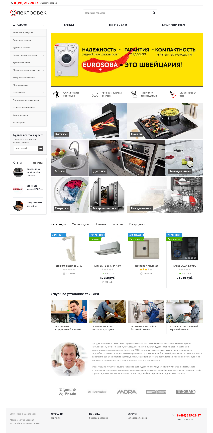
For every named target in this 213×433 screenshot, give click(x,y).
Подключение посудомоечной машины (67, 328)
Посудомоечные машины (26, 100)
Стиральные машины (24, 107)
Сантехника (19, 92)
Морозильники (20, 85)
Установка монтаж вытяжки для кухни (103, 328)
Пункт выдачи (118, 25)
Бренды (69, 25)
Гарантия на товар (173, 25)
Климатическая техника (25, 55)
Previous (53, 391)
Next (200, 391)
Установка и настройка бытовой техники (143, 328)
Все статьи (38, 163)
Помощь (94, 414)
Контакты (56, 418)
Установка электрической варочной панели (184, 328)
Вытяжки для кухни (23, 32)
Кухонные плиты (21, 62)
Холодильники (20, 115)
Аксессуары (19, 122)
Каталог (22, 25)
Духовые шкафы (21, 47)
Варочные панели (22, 40)
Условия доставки (98, 418)
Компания (57, 414)
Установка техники (137, 418)
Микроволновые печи (24, 77)
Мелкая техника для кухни (26, 70)
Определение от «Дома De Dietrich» (33, 172)
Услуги (132, 414)
